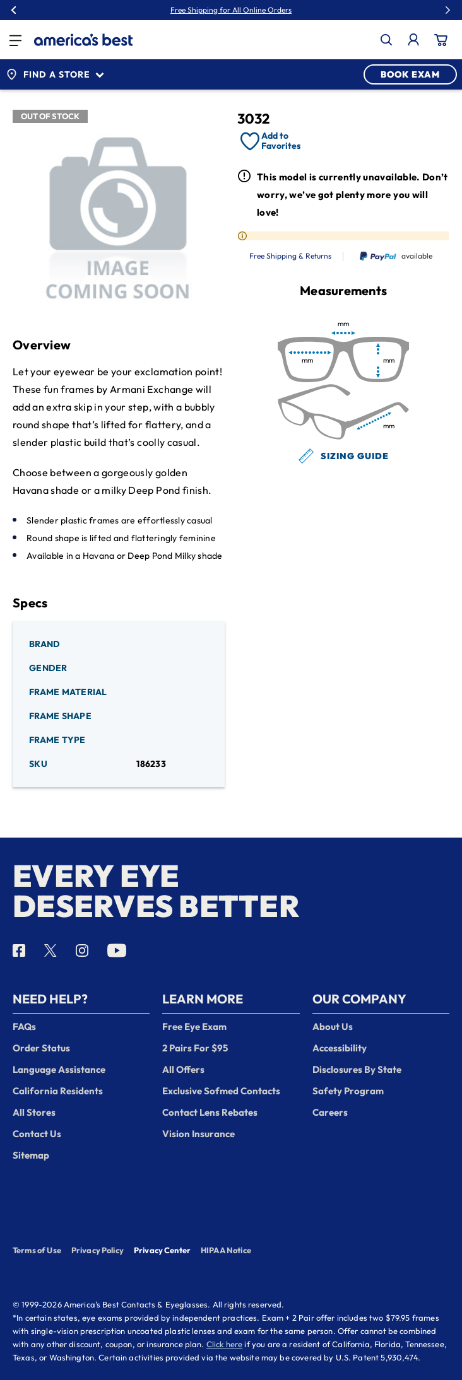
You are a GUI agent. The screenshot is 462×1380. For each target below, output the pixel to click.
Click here (224, 1344)
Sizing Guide (344, 456)
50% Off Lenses (259, 10)
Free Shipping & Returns (290, 256)
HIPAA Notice (226, 1250)
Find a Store (55, 74)
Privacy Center (162, 1251)
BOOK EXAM (410, 74)
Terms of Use (37, 1250)
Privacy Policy (97, 1250)
